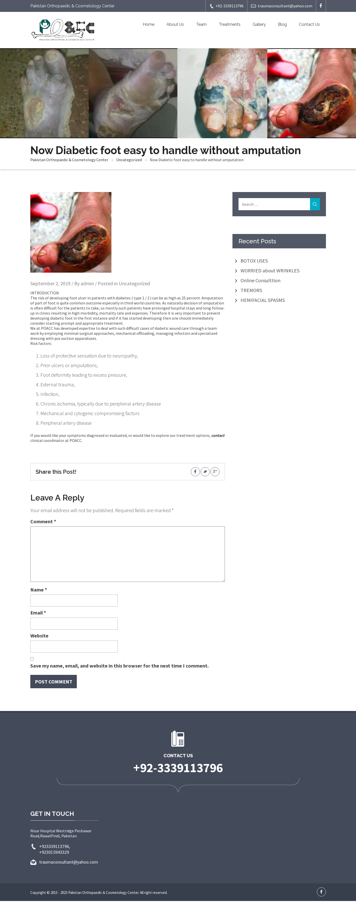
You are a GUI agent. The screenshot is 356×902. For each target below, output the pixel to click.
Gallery (259, 24)
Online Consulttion (260, 281)
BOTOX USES (254, 261)
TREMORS (251, 291)
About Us (175, 24)
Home (148, 24)
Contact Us (309, 24)
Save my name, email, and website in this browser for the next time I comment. (119, 666)
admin (87, 284)
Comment (43, 522)
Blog (282, 24)
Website (39, 636)
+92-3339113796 (226, 6)
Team (201, 24)
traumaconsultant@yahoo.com (281, 6)
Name (38, 590)
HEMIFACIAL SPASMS (263, 301)
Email (38, 613)
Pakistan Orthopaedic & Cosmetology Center (69, 160)
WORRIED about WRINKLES (270, 271)
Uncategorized (129, 160)
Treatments (230, 24)
